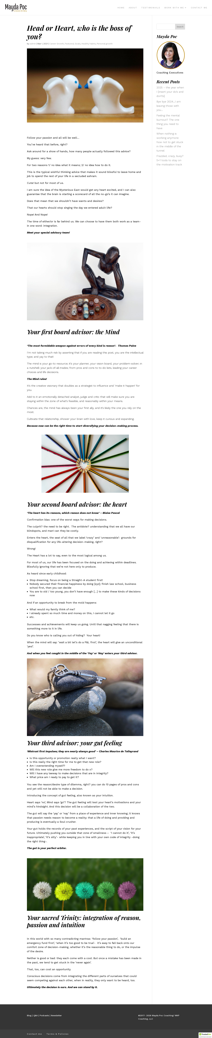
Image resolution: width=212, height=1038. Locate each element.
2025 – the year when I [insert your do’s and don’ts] (170, 91)
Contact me (199, 8)
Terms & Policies (57, 1034)
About (133, 8)
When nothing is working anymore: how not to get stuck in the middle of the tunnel (170, 142)
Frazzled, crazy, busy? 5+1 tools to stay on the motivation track (170, 160)
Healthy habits (89, 43)
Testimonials (150, 8)
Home (121, 8)
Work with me (174, 8)
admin (33, 43)
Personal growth (105, 43)
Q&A (36, 1015)
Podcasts (44, 1015)
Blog (29, 1015)
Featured (69, 43)
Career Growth (56, 43)
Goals (78, 43)
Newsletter (56, 1015)
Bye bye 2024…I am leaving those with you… (169, 106)
